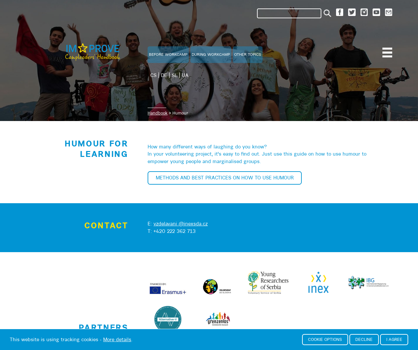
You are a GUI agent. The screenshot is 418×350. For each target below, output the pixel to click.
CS (153, 75)
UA (185, 75)
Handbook (158, 113)
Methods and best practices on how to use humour (225, 178)
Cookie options (325, 339)
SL (174, 75)
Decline (364, 339)
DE (164, 75)
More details (117, 339)
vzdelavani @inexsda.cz (180, 224)
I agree (394, 339)
